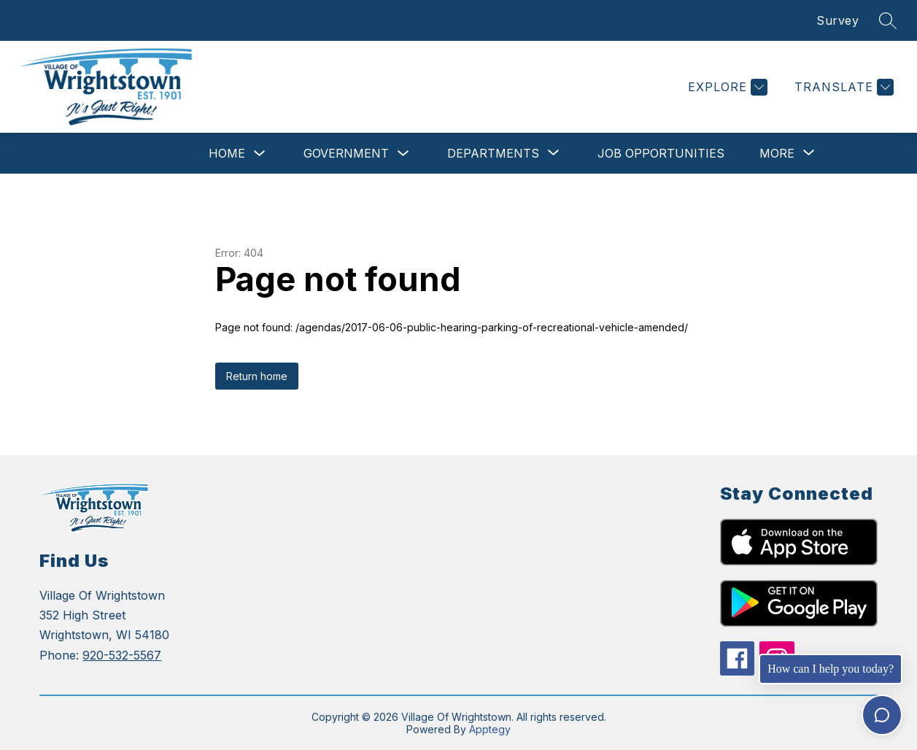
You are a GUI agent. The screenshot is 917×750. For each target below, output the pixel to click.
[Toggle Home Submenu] (259, 153)
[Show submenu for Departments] (493, 153)
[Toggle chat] (882, 715)
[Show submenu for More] (776, 153)
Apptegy (490, 729)
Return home (256, 376)
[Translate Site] (842, 87)
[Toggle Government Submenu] (403, 153)
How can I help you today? (830, 668)
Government (346, 153)
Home (227, 153)
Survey (837, 20)
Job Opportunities (660, 153)
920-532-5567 (121, 655)
